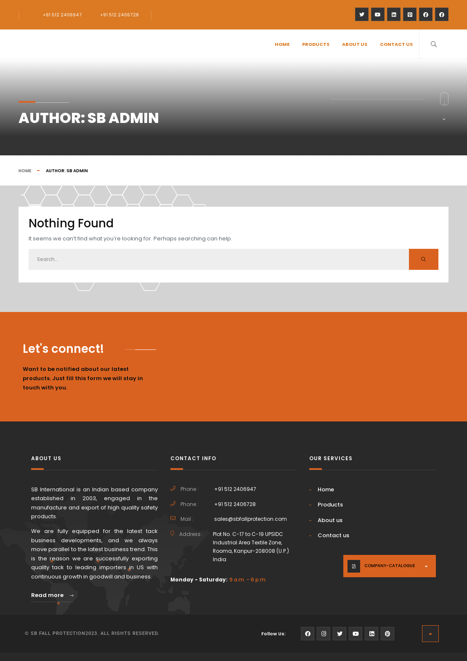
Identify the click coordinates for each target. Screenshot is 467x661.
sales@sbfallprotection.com (250, 518)
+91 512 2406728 (119, 15)
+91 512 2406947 (62, 15)
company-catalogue (389, 565)
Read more (52, 595)
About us (354, 44)
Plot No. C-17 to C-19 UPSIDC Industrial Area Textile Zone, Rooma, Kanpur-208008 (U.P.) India (251, 546)
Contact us (396, 44)
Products (315, 44)
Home (282, 44)
